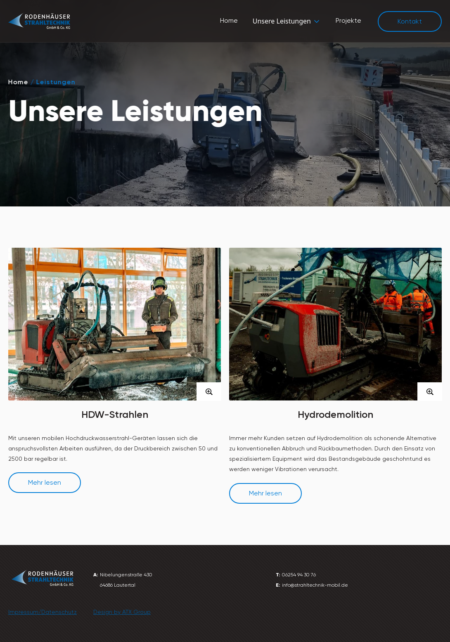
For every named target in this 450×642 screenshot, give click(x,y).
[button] (286, 21)
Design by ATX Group (122, 612)
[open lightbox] (114, 340)
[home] (39, 21)
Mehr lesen (44, 482)
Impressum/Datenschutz (42, 612)
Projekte (348, 20)
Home (229, 20)
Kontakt (410, 21)
